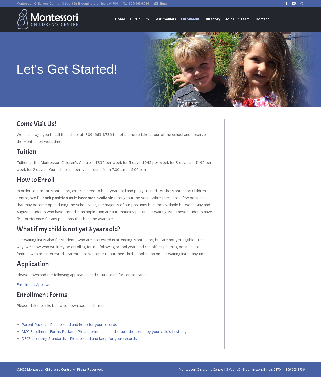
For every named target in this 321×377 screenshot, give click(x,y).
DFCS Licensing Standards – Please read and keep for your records (79, 338)
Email (164, 3)
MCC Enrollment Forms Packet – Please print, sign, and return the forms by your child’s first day (104, 331)
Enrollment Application (36, 284)
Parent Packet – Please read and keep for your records (69, 324)
